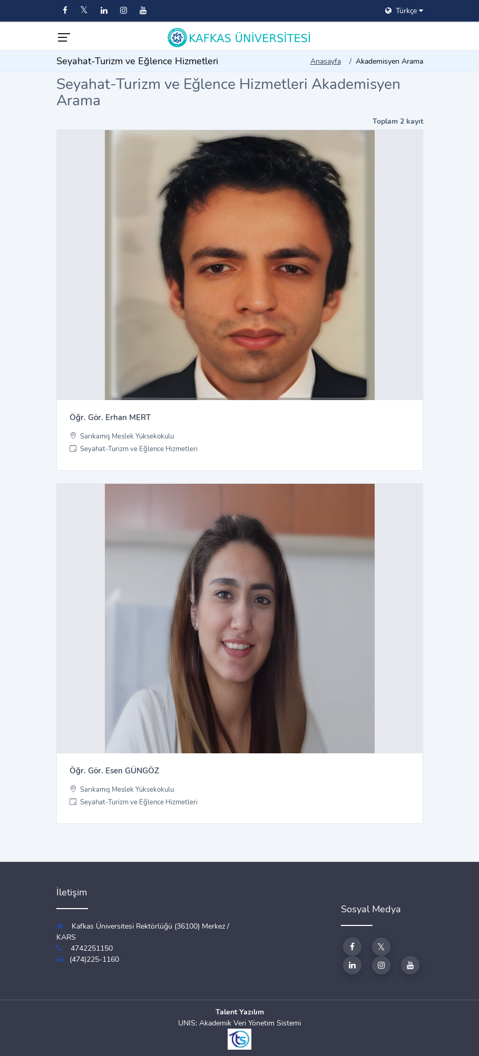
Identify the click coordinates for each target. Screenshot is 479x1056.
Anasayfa (325, 61)
